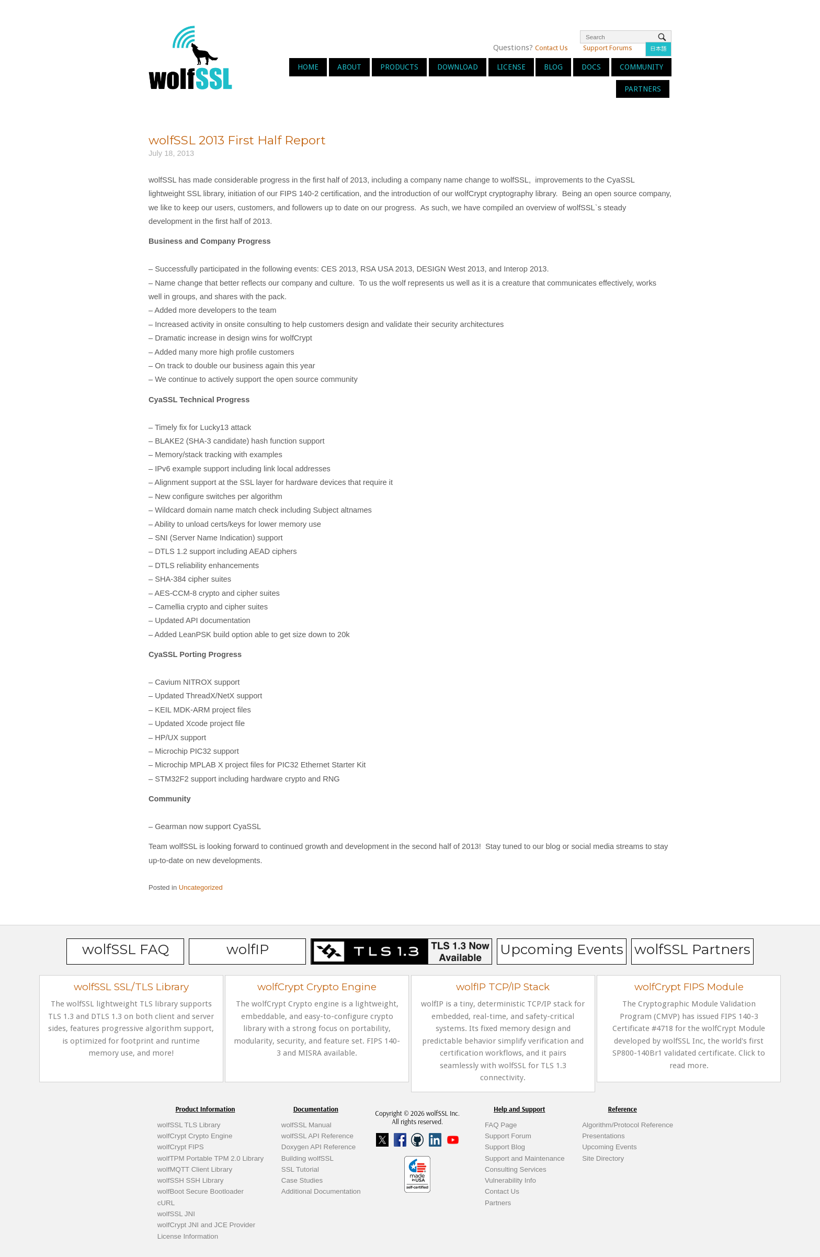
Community (641, 67)
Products (399, 67)
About (349, 67)
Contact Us (551, 48)
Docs (591, 67)
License (511, 67)
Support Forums (607, 48)
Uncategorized (201, 887)
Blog (553, 67)
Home (308, 67)
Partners (642, 89)
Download (457, 67)
